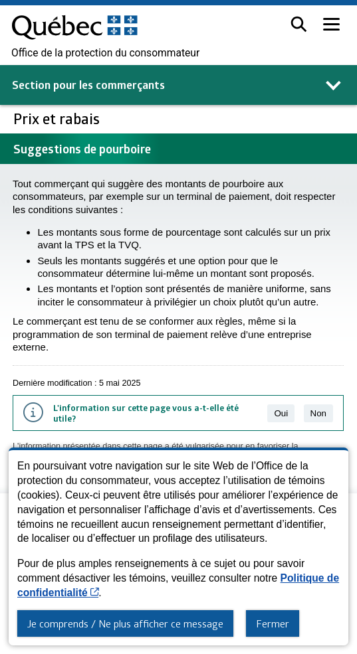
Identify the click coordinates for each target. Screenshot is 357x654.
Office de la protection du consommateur (105, 53)
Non (318, 413)
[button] (299, 24)
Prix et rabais (58, 118)
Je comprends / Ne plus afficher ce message (125, 623)
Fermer (272, 623)
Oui (281, 413)
